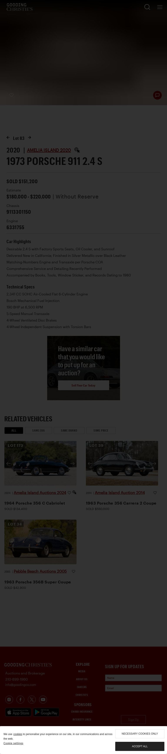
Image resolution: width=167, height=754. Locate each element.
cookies (17, 734)
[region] (83, 740)
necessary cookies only (140, 733)
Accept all (140, 746)
